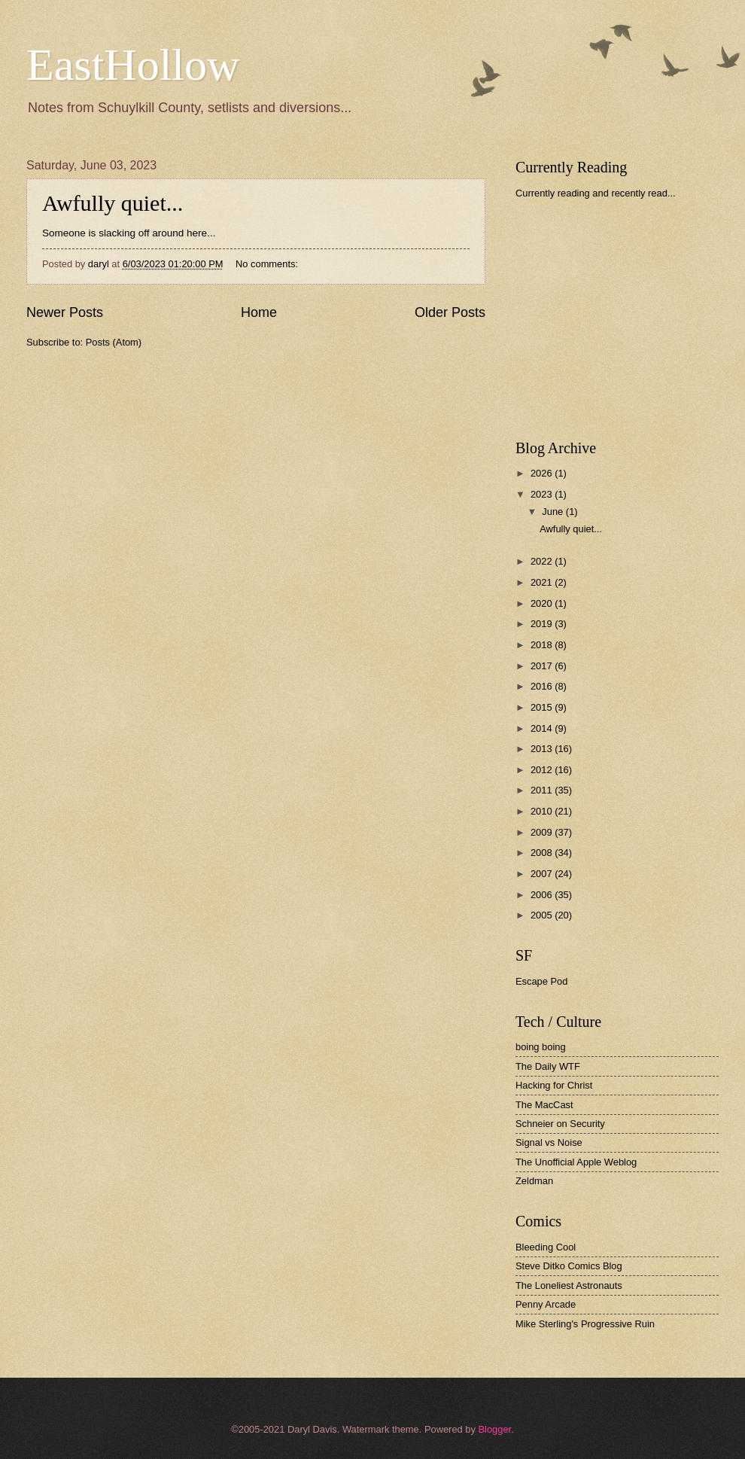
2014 (543, 728)
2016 (543, 686)
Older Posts (450, 312)
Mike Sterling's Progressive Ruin (585, 1324)
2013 (543, 748)
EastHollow (132, 65)
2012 (543, 769)
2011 (543, 790)
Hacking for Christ (553, 1085)
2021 (543, 582)
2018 (543, 644)
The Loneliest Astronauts (568, 1285)
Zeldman (534, 1180)
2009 (543, 832)
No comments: (268, 264)
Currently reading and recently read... (595, 193)
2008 (543, 852)
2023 (543, 494)
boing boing (540, 1046)
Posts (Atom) (113, 342)
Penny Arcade (545, 1304)
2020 (543, 603)
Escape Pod (541, 981)
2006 (543, 894)
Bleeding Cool (545, 1247)
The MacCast (544, 1104)
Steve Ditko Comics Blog (568, 1266)
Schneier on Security (560, 1123)
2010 (543, 811)
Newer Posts (64, 312)
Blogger (494, 1429)
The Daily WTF (547, 1066)
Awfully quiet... (112, 202)
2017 (543, 666)
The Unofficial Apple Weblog (576, 1162)
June (554, 511)
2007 (543, 873)
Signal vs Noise (548, 1142)
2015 (543, 707)
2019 (543, 623)
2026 (543, 473)
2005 (543, 915)
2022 (543, 561)
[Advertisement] (627, 319)
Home (259, 312)
